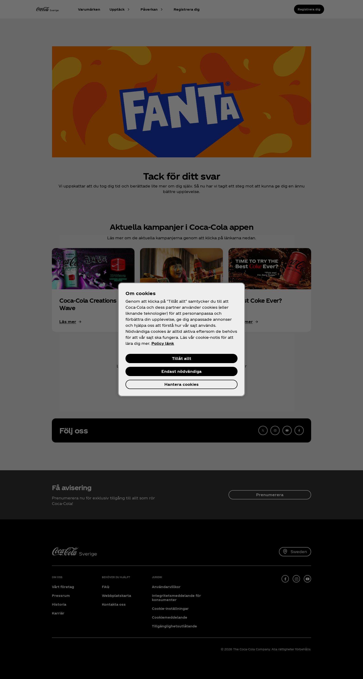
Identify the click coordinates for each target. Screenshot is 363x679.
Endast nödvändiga (181, 371)
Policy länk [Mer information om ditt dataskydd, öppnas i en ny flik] (162, 343)
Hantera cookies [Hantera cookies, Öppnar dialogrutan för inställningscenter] (181, 384)
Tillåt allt (181, 358)
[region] (181, 339)
